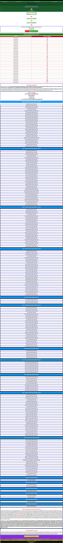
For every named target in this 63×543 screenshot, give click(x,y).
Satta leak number (47, 538)
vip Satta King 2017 (28, 538)
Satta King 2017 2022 (23, 538)
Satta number (42, 538)
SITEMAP (32, 536)
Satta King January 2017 (31, 34)
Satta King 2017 (24, 510)
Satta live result (39, 538)
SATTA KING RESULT (37, 1)
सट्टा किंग (14, 526)
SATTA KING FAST (4, 1)
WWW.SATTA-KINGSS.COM (31, 7)
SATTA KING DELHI (18, 1)
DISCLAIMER (36, 536)
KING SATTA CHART (54, 1)
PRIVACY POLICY (27, 536)
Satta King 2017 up (34, 538)
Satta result (18, 538)
